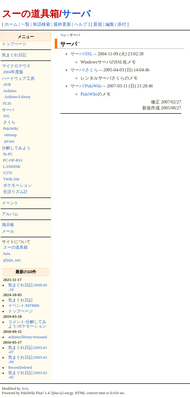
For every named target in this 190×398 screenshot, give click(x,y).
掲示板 (8, 225)
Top (63, 35)
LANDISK (12, 166)
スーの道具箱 (15, 247)
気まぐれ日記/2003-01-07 (27, 349)
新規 (97, 24)
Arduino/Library (17, 97)
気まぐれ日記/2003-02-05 (27, 375)
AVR (7, 84)
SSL (6, 116)
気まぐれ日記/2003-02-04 (27, 359)
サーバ (76, 13)
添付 (121, 24)
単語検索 (41, 24)
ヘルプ (80, 24)
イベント (10, 203)
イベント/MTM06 (23, 305)
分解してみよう (16, 148)
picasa (9, 141)
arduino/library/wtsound (27, 337)
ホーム (11, 24)
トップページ (14, 44)
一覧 (25, 24)
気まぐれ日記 (14, 55)
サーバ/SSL (81, 53)
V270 (7, 173)
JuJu (6, 254)
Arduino (9, 91)
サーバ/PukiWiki (86, 85)
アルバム (10, 214)
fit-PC (8, 154)
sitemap (10, 135)
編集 (109, 24)
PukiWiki (10, 128)
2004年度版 (13, 72)
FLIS (7, 103)
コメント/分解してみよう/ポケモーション (27, 324)
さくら (9, 122)
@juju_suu (12, 260)
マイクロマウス (16, 66)
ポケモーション (17, 185)
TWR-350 (11, 179)
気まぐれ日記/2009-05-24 (27, 287)
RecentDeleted (20, 367)
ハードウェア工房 (18, 78)
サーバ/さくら (84, 69)
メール (8, 231)
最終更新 (62, 24)
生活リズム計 (15, 192)
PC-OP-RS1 (13, 160)
